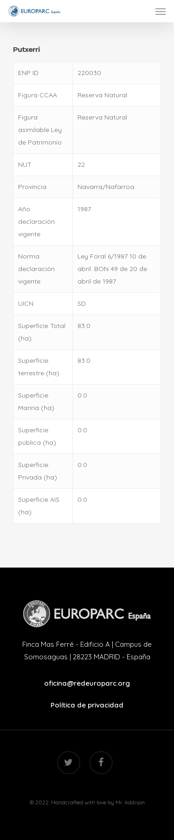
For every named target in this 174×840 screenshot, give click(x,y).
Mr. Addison (130, 802)
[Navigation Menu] (160, 11)
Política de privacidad (87, 705)
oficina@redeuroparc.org (87, 683)
